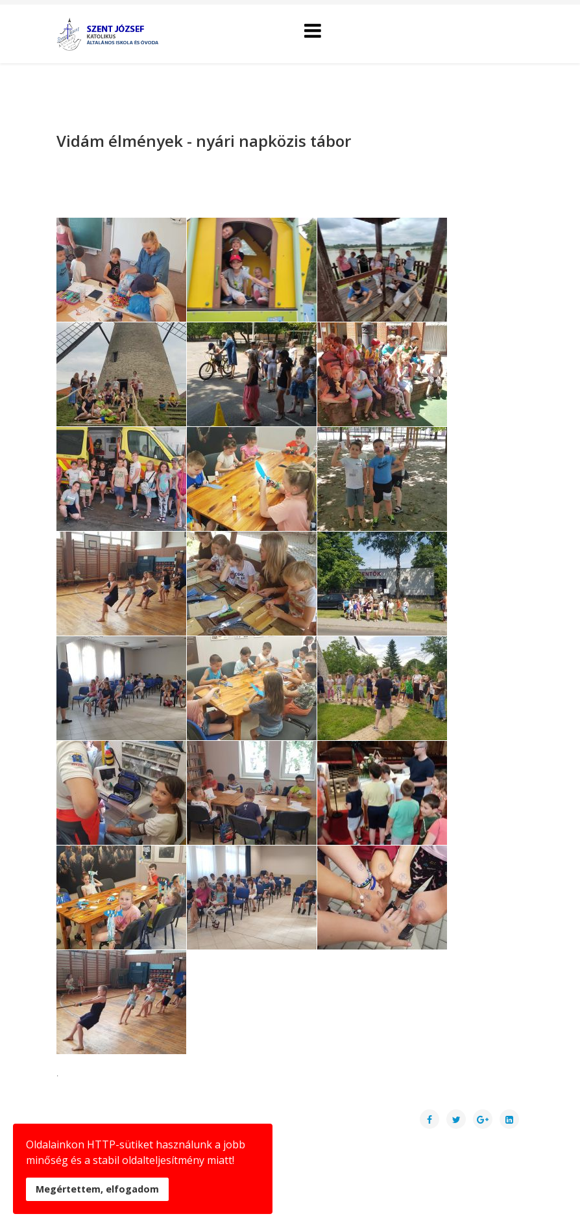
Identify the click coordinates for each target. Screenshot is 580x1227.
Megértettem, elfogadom (97, 1189)
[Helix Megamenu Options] (312, 33)
